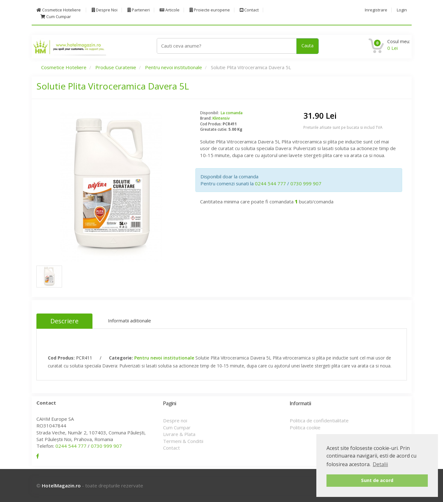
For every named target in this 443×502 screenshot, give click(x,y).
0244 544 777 (270, 183)
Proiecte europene (209, 10)
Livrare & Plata (179, 434)
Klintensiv (221, 118)
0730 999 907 (305, 183)
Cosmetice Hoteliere (58, 10)
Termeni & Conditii (183, 441)
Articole (170, 10)
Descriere (64, 321)
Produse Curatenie (115, 67)
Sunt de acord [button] (377, 480)
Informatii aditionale (129, 320)
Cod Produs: (61, 358)
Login (402, 10)
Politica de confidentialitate (319, 420)
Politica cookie (305, 427)
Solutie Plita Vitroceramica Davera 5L (112, 86)
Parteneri (138, 10)
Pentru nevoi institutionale (173, 67)
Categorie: (121, 358)
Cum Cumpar (56, 16)
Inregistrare (376, 10)
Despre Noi (104, 10)
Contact (249, 10)
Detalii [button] (380, 464)
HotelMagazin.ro (61, 485)
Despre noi (175, 420)
